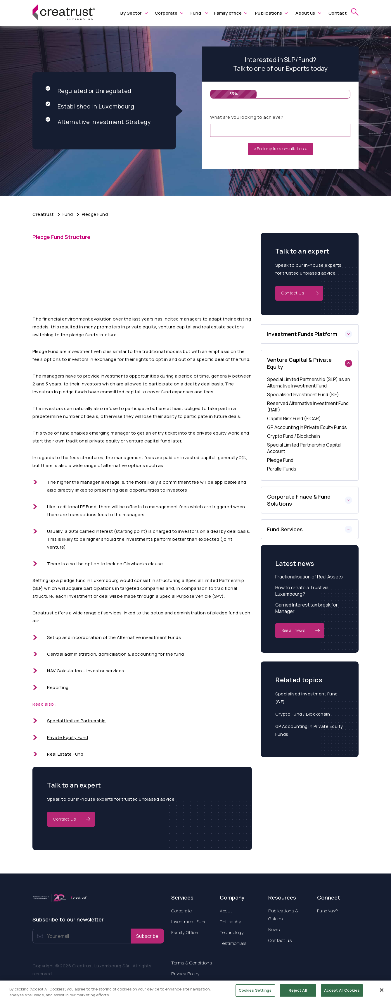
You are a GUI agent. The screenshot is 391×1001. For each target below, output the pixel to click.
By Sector (131, 13)
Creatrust (43, 214)
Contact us (280, 940)
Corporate (166, 13)
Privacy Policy (185, 974)
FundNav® (327, 911)
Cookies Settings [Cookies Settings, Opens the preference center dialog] (255, 993)
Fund (196, 13)
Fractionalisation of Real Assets (309, 576)
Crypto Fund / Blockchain (302, 714)
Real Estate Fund (65, 754)
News (274, 929)
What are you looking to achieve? (246, 117)
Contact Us (64, 819)
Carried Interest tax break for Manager (306, 608)
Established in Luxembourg (90, 106)
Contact (337, 13)
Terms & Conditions (191, 963)
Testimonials (233, 943)
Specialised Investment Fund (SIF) (306, 698)
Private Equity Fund (67, 737)
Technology (232, 932)
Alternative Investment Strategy (98, 122)
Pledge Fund (95, 214)
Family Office (184, 932)
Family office (228, 13)
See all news (293, 630)
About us (305, 13)
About (226, 911)
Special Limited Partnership (76, 721)
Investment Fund (189, 922)
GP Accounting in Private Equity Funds (309, 730)
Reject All (298, 993)
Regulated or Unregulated (89, 91)
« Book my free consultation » (280, 148)
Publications (268, 13)
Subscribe (147, 936)
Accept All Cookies (342, 993)
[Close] (381, 993)
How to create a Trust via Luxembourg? (301, 590)
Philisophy (230, 922)
